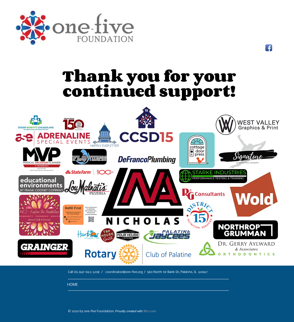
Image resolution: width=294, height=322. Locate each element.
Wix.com (149, 311)
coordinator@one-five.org (124, 272)
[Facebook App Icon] (268, 47)
